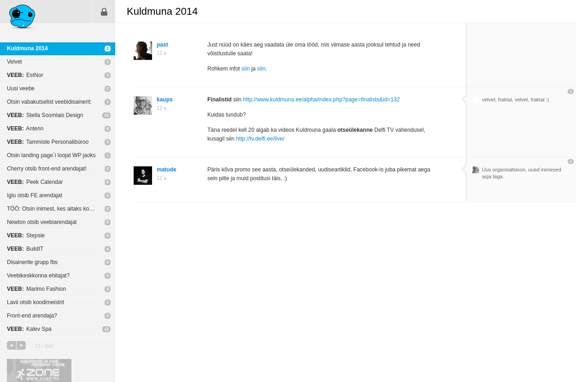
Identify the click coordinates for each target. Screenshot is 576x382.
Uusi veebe (21, 88)
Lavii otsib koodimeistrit (35, 302)
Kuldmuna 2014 (27, 48)
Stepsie (26, 235)
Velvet (14, 62)
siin (245, 68)
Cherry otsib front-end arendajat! (47, 168)
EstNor (25, 75)
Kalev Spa (29, 329)
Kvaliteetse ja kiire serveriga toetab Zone (39, 370)
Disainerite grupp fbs (32, 262)
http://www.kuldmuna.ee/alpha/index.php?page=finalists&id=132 (321, 99)
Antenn (25, 128)
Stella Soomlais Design (45, 115)
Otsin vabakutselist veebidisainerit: (49, 102)
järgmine (21, 345)
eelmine (11, 345)
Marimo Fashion (36, 289)
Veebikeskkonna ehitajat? (38, 275)
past (162, 44)
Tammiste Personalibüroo (47, 142)
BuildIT (25, 249)
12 (106, 115)
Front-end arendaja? (32, 315)
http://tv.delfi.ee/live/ (260, 138)
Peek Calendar (35, 182)
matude (166, 169)
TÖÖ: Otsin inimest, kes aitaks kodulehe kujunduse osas (61, 209)
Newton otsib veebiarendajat (41, 222)
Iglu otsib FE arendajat (34, 195)
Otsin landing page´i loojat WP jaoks (51, 155)
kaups (165, 99)
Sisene (104, 11)
